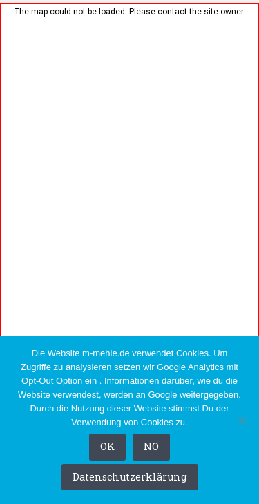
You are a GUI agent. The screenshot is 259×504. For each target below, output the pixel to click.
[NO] (242, 420)
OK (107, 446)
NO (151, 446)
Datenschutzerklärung (130, 476)
